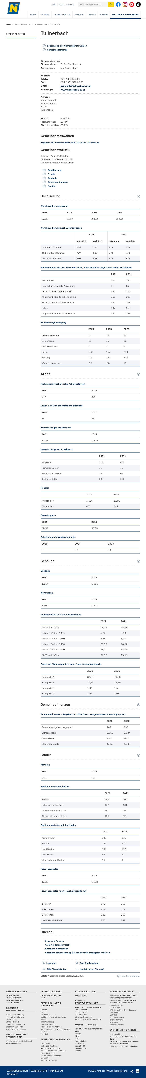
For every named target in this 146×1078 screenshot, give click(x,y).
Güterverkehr (115, 1008)
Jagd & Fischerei (81, 1012)
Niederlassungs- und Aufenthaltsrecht (55, 1029)
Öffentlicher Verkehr (117, 1020)
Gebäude (50, 178)
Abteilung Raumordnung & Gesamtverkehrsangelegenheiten (77, 952)
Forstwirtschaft (81, 1010)
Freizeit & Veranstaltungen (51, 995)
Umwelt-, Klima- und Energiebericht (88, 1029)
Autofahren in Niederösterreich (122, 1003)
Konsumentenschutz (48, 1024)
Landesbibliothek (12, 1022)
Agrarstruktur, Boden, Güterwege (88, 1007)
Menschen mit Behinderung (51, 1027)
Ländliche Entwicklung (83, 1017)
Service (79, 14)
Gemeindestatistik (55, 49)
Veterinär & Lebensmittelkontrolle (88, 1019)
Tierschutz (45, 1034)
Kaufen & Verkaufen (13, 998)
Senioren (44, 1032)
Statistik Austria (54, 941)
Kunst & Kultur (81, 995)
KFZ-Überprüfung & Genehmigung (123, 1010)
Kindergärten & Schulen (15, 1017)
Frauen (43, 1012)
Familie (49, 186)
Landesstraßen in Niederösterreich (123, 1000)
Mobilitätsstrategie (117, 1017)
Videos (104, 14)
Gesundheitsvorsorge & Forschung (54, 1051)
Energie (78, 1034)
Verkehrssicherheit (117, 1025)
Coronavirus (45, 1043)
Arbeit (49, 174)
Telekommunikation (13, 1043)
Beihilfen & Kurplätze (49, 1060)
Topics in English (66, 5)
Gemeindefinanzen (55, 182)
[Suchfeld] (93, 4)
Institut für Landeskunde (15, 1024)
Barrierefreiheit (17, 1070)
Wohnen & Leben (12, 1003)
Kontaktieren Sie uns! (92, 969)
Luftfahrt (113, 1015)
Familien (44, 1010)
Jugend (43, 1019)
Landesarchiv (11, 1019)
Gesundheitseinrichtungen (51, 1048)
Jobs (54, 5)
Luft (76, 1039)
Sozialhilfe (44, 1058)
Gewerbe (113, 1039)
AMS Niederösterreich (57, 944)
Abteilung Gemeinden (56, 948)
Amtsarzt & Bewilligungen (50, 1046)
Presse (92, 14)
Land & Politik (62, 14)
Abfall (77, 1031)
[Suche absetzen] (111, 4)
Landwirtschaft (81, 1015)
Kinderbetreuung (47, 1022)
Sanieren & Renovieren (14, 1000)
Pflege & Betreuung (48, 1053)
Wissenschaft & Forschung (16, 1029)
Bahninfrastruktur (117, 1005)
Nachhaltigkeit (80, 1041)
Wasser (78, 1051)
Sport (43, 998)
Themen (45, 14)
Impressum (56, 1070)
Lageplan (51, 963)
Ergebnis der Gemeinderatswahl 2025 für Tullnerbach (70, 142)
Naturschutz (80, 1043)
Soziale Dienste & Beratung (51, 1056)
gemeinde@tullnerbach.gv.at (76, 86)
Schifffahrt (114, 1022)
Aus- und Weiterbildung (15, 1015)
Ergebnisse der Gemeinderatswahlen (65, 45)
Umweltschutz (80, 1048)
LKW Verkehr (115, 1012)
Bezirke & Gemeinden (125, 14)
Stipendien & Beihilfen (14, 1027)
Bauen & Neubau (12, 995)
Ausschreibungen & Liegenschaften (123, 1036)
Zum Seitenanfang (128, 976)
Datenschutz (39, 1070)
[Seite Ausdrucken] (137, 1072)
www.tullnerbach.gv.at (73, 89)
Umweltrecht (80, 1046)
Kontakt (12, 1074)
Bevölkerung (52, 170)
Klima (77, 1036)
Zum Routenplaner (89, 963)
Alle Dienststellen (56, 969)
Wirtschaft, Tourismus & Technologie (124, 1046)
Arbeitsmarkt (115, 1034)
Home (33, 14)
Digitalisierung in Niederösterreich (19, 1041)
